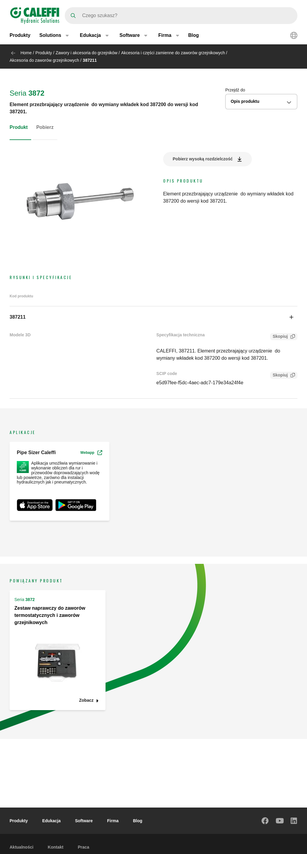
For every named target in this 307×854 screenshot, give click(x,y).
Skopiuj (279, 337)
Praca (83, 847)
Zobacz (86, 700)
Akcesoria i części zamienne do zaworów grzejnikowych (173, 52)
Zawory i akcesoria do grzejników (87, 52)
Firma (112, 820)
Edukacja (51, 820)
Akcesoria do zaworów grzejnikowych (44, 60)
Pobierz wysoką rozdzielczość (203, 158)
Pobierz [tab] (45, 127)
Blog (193, 35)
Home (25, 52)
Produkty (20, 35)
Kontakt (55, 847)
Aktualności (21, 847)
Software (84, 820)
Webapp (91, 452)
